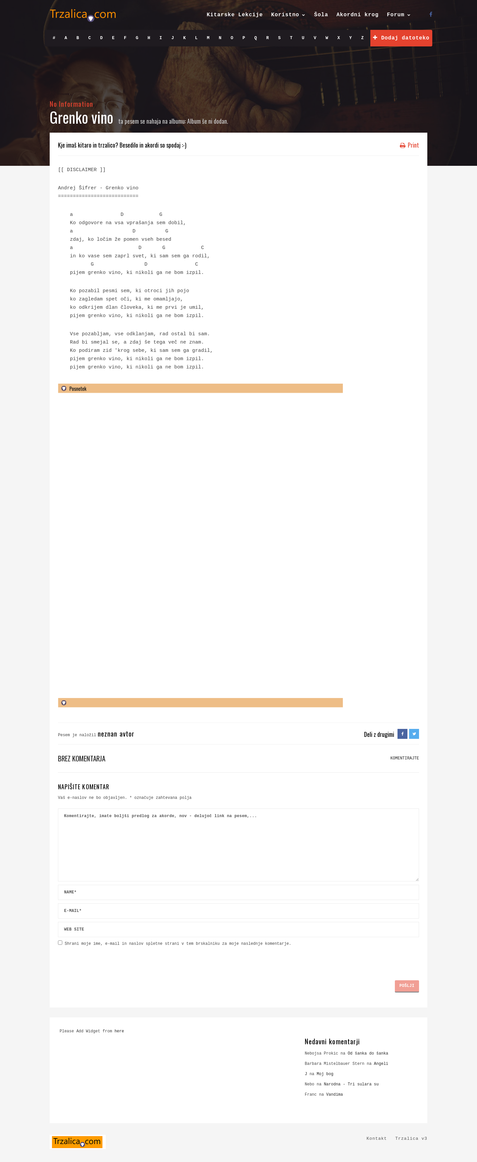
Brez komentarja (81, 758)
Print (409, 145)
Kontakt (377, 1138)
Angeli (381, 1064)
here (119, 1031)
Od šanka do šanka (368, 1053)
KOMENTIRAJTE (405, 758)
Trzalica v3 (411, 1138)
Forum (395, 15)
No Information (71, 103)
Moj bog (325, 1074)
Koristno (285, 15)
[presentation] (108, 961)
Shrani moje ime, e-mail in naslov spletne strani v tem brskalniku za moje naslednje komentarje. (178, 943)
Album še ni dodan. (207, 121)
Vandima (334, 1094)
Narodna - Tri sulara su (351, 1084)
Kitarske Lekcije (235, 15)
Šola (321, 15)
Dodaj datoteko (401, 38)
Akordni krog (358, 15)
